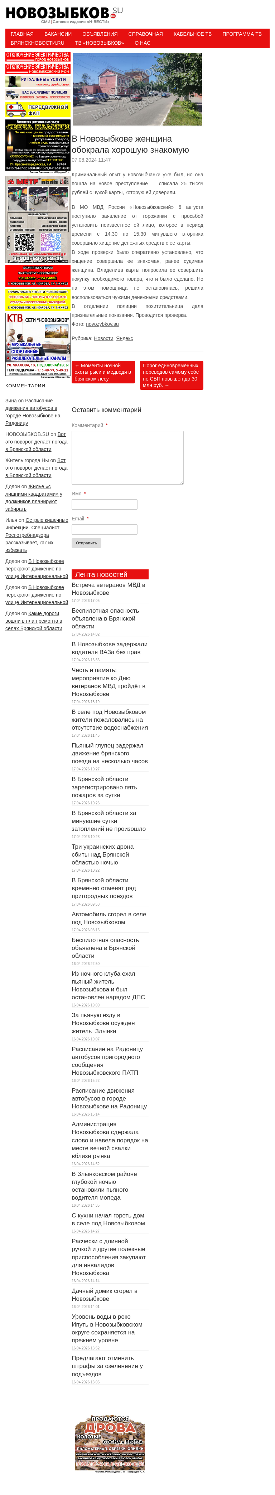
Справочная (146, 34)
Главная (22, 34)
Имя (79, 493)
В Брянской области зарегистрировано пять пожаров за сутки (104, 787)
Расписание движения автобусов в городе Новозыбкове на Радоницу (109, 1098)
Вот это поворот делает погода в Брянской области (36, 441)
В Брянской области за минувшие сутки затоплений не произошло (109, 821)
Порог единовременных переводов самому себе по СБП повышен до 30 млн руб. (171, 375)
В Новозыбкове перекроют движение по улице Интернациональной (36, 568)
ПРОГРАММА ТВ (242, 34)
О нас (142, 43)
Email (80, 518)
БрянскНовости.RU (37, 43)
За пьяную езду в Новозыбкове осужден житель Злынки (103, 1023)
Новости (103, 338)
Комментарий (90, 425)
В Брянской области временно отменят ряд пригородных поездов (104, 888)
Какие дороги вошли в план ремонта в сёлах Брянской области (33, 621)
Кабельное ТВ (193, 34)
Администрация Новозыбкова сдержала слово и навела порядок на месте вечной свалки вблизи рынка (110, 1140)
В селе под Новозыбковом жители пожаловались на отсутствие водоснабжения (110, 720)
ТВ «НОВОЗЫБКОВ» (99, 43)
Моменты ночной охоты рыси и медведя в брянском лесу (102, 372)
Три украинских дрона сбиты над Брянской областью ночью (103, 854)
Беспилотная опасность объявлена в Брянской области (105, 618)
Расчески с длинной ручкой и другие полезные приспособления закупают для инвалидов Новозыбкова (109, 1257)
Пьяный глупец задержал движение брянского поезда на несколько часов (110, 753)
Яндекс (124, 338)
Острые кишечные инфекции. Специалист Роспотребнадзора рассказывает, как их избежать (36, 535)
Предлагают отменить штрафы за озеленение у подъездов (107, 1366)
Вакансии (58, 34)
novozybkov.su (102, 324)
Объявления (99, 34)
